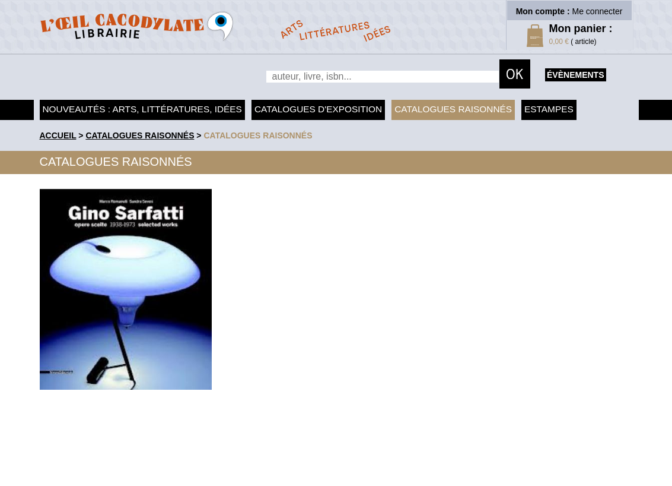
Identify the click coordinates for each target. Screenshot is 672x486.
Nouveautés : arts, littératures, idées (142, 109)
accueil (58, 135)
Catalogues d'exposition (318, 109)
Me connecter (597, 11)
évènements (575, 75)
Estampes (549, 109)
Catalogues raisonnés (453, 109)
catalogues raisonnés (257, 135)
